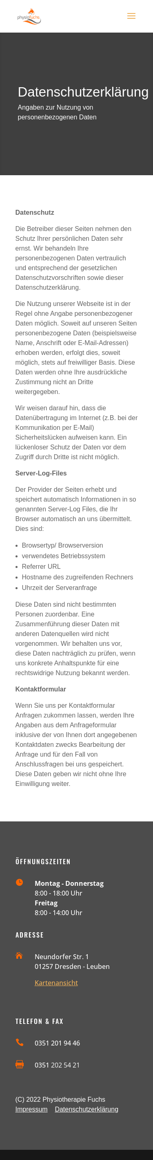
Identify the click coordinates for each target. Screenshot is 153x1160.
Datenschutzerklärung (86, 1109)
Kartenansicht (56, 982)
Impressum (32, 1109)
